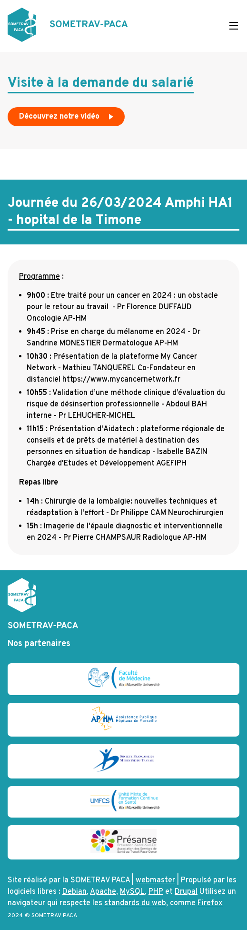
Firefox (210, 903)
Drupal (186, 892)
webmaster (155, 880)
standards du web (135, 903)
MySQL (132, 892)
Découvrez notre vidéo (67, 119)
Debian (74, 892)
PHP (155, 892)
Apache (103, 892)
